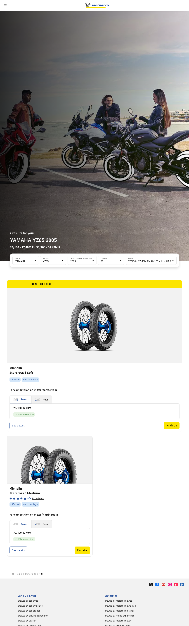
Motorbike (30, 573)
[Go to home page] (97, 5)
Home (17, 573)
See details (18, 425)
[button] (35, 260)
